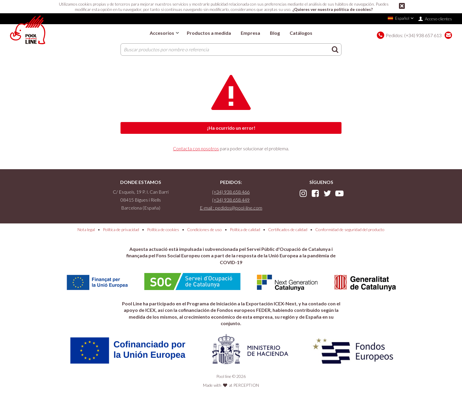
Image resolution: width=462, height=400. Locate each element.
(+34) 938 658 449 (231, 200)
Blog (275, 33)
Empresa (250, 33)
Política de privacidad (121, 229)
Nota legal (86, 229)
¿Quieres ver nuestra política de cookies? (332, 9)
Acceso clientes (438, 18)
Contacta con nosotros (196, 148)
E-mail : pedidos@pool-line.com (231, 207)
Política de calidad (245, 229)
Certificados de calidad (287, 229)
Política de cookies (163, 229)
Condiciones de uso (204, 229)
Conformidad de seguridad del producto (350, 229)
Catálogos (301, 33)
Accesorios (162, 33)
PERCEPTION (246, 385)
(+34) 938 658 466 (231, 192)
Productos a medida (209, 33)
